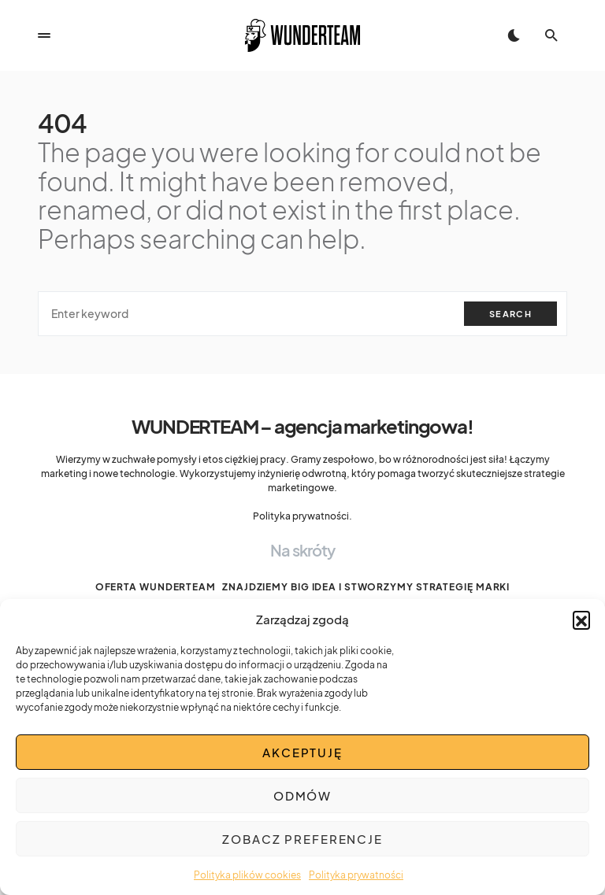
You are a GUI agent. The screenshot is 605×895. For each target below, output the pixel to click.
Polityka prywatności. (302, 516)
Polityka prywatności (356, 875)
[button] (581, 619)
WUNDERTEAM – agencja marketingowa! (302, 426)
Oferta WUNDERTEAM (155, 587)
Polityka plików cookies (247, 875)
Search (510, 314)
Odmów (302, 795)
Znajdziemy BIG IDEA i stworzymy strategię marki (366, 587)
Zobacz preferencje (302, 838)
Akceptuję (302, 752)
